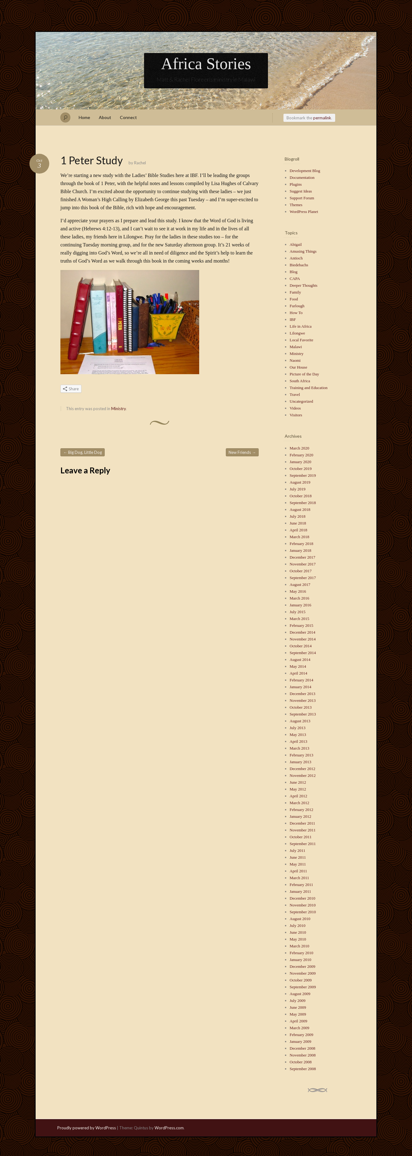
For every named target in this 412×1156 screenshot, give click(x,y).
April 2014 (298, 673)
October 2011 (301, 837)
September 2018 (303, 502)
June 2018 (298, 523)
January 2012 (300, 816)
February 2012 (301, 809)
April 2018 (298, 530)
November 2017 (303, 564)
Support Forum (302, 198)
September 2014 (303, 652)
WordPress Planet (304, 211)
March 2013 (299, 748)
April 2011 (298, 871)
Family (295, 292)
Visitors (296, 415)
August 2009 (300, 993)
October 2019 (301, 468)
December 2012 (302, 768)
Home (84, 117)
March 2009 (299, 1027)
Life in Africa (301, 326)
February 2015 (301, 625)
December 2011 (302, 823)
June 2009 (298, 1007)
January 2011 (300, 891)
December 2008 (302, 1048)
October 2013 (301, 707)
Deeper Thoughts (304, 285)
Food (294, 299)
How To (296, 312)
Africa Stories (206, 64)
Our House (298, 367)
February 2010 (301, 952)
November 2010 (303, 905)
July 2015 (297, 611)
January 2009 (300, 1041)
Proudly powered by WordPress (86, 1127)
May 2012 (298, 789)
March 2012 (299, 802)
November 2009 (303, 973)
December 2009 (302, 966)
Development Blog (305, 170)
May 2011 (298, 864)
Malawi (296, 346)
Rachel (140, 162)
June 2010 (298, 932)
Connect (128, 117)
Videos (295, 408)
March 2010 (299, 946)
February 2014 (301, 680)
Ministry (118, 408)
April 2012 (298, 796)
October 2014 (301, 646)
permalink (322, 117)
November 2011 (303, 830)
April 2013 (298, 741)
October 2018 (301, 496)
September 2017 (303, 577)
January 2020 (300, 461)
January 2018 (300, 550)
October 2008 (301, 1062)
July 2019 (297, 489)
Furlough (297, 305)
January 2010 (300, 959)
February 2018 (301, 543)
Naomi (295, 360)
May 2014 (298, 666)
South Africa (300, 381)
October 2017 (301, 571)
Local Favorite (301, 340)
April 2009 (298, 1021)
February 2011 (301, 884)
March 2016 (299, 598)
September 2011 (303, 843)
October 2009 (301, 980)
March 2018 (299, 536)
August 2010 (300, 918)
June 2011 (298, 857)
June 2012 (298, 782)
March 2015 (299, 618)
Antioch (296, 258)
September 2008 (303, 1068)
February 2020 (301, 455)
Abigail (296, 244)
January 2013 (300, 762)
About (105, 117)
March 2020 (299, 448)
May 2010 (298, 939)
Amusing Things (303, 251)
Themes (296, 204)
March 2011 (299, 877)
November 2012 (303, 775)
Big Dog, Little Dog (82, 452)
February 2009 (301, 1034)
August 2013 (300, 721)
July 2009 (297, 1000)
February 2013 (301, 755)
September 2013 (303, 714)
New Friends (242, 452)
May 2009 (298, 1014)
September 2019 (303, 475)
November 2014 (303, 639)
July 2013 (297, 727)
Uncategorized (301, 401)
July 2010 (297, 925)
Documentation (302, 177)
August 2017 (300, 584)
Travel (295, 394)
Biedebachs (299, 265)
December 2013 (302, 693)
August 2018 (300, 509)
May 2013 (298, 734)
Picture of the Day (304, 374)
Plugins (296, 184)
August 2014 (300, 659)
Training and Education (308, 387)
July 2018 (297, 516)
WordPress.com (169, 1127)
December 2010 (302, 898)
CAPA (295, 278)
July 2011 (297, 850)
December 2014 (302, 632)
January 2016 (300, 605)
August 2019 (300, 482)
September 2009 (303, 987)
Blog (293, 271)
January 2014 (300, 686)
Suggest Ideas (301, 191)
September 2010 (303, 912)
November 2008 (303, 1055)
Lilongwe (297, 333)
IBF (293, 319)
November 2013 (303, 700)
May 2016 (298, 591)
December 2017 (302, 557)
